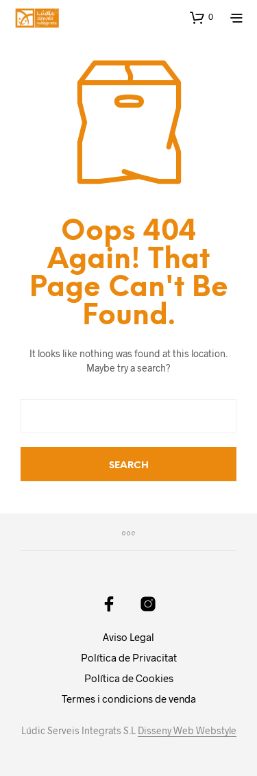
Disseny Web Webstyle (187, 730)
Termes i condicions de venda (129, 698)
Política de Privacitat (129, 657)
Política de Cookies (128, 678)
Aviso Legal (128, 637)
